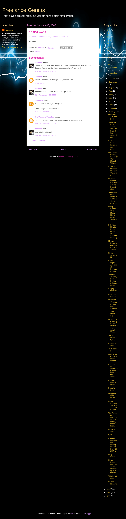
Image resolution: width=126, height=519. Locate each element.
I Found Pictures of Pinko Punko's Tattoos (112, 245)
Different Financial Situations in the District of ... (112, 183)
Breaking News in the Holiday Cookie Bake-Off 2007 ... (112, 444)
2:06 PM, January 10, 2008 (45, 135)
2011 (109, 54)
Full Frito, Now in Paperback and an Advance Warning (112, 231)
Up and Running (112, 483)
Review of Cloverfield (112, 255)
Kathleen (38, 62)
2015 (109, 40)
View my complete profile (12, 47)
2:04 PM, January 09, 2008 (45, 95)
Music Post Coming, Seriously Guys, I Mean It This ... (112, 157)
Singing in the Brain (112, 290)
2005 (109, 496)
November (113, 73)
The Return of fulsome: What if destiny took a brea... (112, 419)
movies (38, 51)
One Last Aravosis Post (112, 117)
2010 (109, 58)
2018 (109, 30)
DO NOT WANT (111, 430)
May (111, 98)
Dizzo (72, 514)
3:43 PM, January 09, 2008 (45, 112)
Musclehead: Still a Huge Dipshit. (112, 357)
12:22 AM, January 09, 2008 (46, 83)
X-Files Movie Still (111, 314)
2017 (109, 33)
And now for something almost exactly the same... (112, 370)
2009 (109, 61)
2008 (109, 64)
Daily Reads (111, 456)
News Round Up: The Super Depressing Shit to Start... (112, 466)
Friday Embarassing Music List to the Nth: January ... (112, 214)
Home (63, 149)
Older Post (92, 149)
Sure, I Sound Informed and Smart (112, 145)
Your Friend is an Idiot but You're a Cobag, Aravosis (112, 198)
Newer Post (34, 149)
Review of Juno (112, 344)
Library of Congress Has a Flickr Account (112, 304)
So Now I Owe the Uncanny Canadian (112, 171)
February (112, 108)
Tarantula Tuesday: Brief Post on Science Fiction (112, 280)
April (111, 101)
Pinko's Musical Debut (112, 382)
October (112, 79)
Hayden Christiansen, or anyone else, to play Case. (49, 37)
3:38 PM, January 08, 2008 (45, 71)
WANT (110, 435)
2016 (109, 37)
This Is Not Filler (112, 477)
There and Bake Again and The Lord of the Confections (112, 129)
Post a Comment (38, 141)
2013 (109, 47)
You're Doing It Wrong (112, 337)
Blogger (88, 514)
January (112, 112)
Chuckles (39, 76)
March (111, 105)
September (113, 82)
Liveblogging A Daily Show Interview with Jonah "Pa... (112, 325)
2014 (109, 44)
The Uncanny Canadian (44, 117)
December (113, 67)
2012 (109, 51)
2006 (109, 493)
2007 (109, 489)
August (112, 88)
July (110, 91)
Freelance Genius (23, 10)
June (111, 94)
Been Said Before (112, 295)
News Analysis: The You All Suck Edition (112, 405)
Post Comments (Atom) (68, 157)
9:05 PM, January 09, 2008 (45, 124)
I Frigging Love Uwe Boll (112, 396)
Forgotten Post (112, 389)
